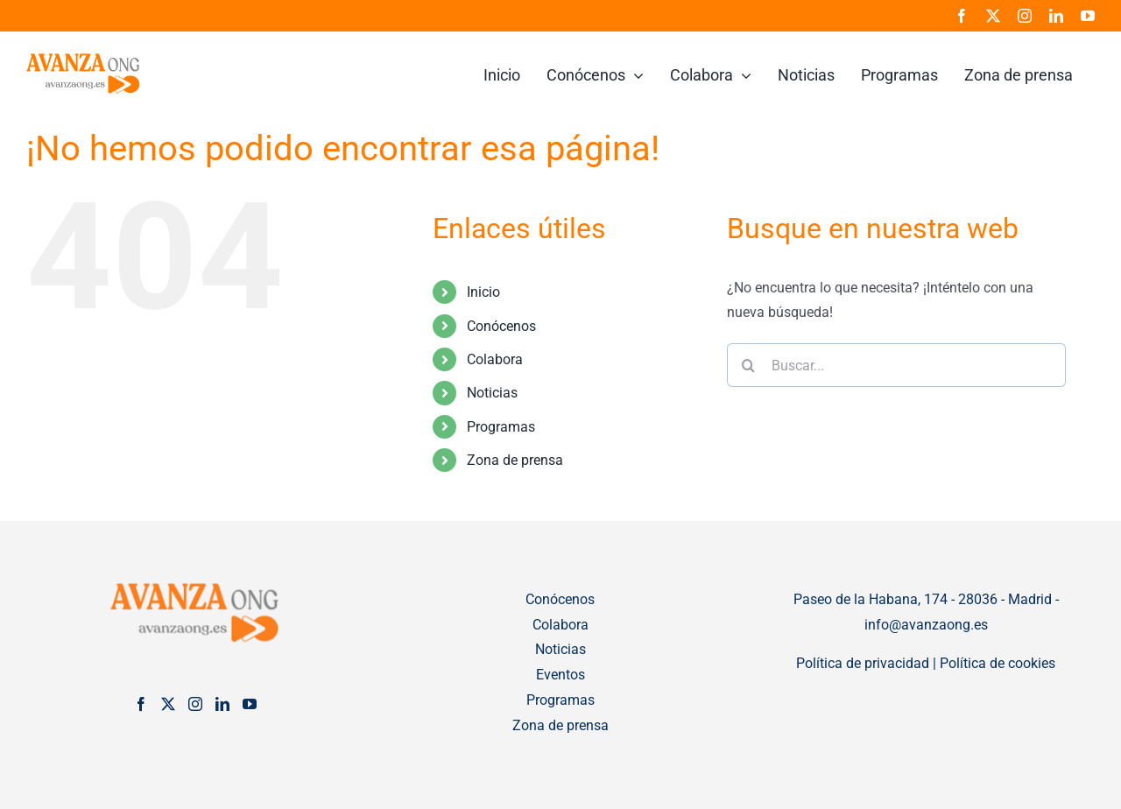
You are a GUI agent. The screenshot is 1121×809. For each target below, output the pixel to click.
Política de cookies (997, 663)
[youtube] (1088, 16)
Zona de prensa (515, 460)
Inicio (483, 292)
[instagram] (1025, 16)
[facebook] (962, 16)
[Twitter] (168, 704)
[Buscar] (749, 365)
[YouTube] (250, 704)
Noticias (492, 392)
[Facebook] (141, 704)
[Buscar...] (896, 365)
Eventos (560, 674)
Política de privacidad (862, 663)
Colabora (495, 359)
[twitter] (993, 16)
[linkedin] (1056, 16)
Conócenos (501, 326)
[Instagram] (195, 704)
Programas (501, 427)
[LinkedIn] (222, 704)
